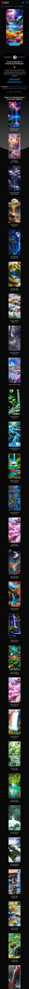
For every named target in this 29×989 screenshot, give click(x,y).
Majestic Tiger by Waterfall (14, 896)
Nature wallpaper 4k (14, 79)
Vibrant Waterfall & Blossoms (14, 737)
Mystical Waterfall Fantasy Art (14, 417)
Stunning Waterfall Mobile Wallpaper (14, 864)
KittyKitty (19, 57)
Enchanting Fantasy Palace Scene (14, 513)
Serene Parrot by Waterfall (14, 769)
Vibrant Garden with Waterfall (14, 928)
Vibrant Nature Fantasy (14, 384)
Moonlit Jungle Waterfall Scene (14, 257)
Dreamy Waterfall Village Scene (14, 321)
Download (14, 44)
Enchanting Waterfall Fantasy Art (14, 449)
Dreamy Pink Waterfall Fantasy (14, 545)
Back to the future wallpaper (14, 82)
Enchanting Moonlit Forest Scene (14, 353)
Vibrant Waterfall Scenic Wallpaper (14, 481)
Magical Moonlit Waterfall (15, 225)
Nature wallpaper (19, 6)
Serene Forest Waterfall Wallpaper (14, 801)
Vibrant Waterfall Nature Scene (14, 641)
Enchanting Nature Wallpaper (14, 161)
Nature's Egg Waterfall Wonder (14, 289)
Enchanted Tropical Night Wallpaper (14, 129)
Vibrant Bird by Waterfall (14, 960)
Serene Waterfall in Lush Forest (14, 832)
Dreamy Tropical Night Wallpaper (14, 577)
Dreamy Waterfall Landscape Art (14, 705)
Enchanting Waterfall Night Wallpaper (14, 193)
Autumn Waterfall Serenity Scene (14, 609)
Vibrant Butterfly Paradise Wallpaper (14, 673)
